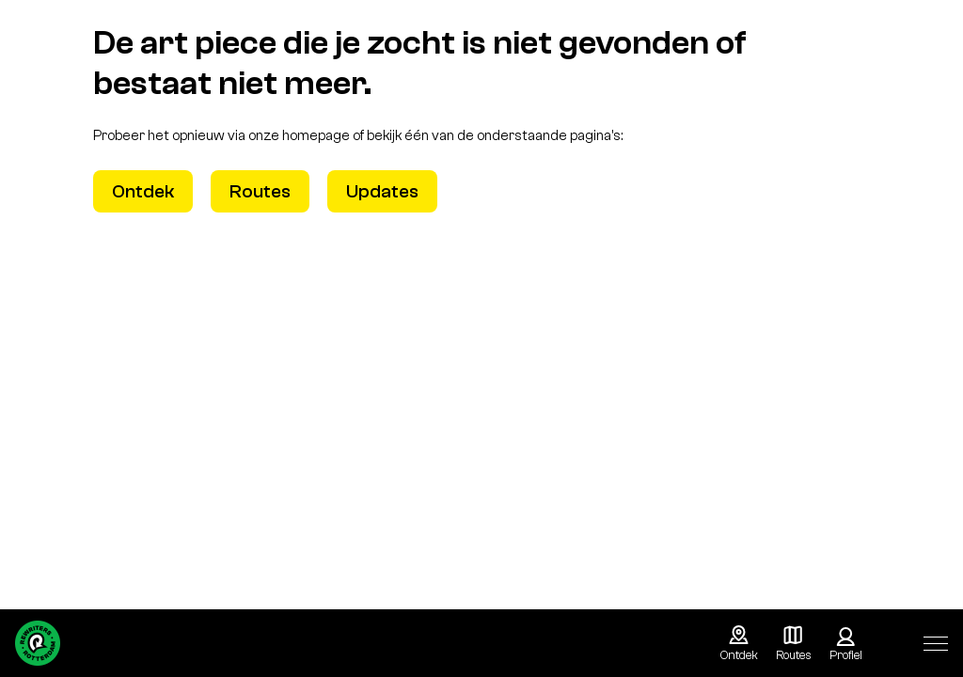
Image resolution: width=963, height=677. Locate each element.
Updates (382, 191)
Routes (260, 191)
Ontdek (143, 191)
